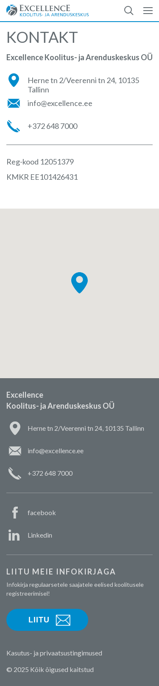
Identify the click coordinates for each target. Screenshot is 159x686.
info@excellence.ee (60, 103)
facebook (42, 512)
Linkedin (40, 535)
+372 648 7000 (52, 126)
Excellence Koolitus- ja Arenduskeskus (47, 11)
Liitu (39, 620)
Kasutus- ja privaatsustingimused (54, 653)
